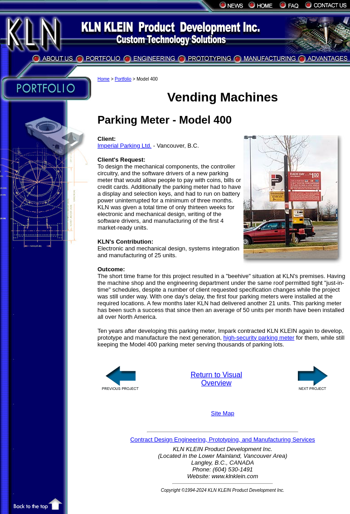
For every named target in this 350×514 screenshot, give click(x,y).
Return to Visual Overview (216, 379)
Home (103, 79)
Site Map (222, 413)
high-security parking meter (259, 337)
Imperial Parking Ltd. (124, 145)
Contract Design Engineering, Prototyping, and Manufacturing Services (222, 439)
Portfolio (123, 79)
